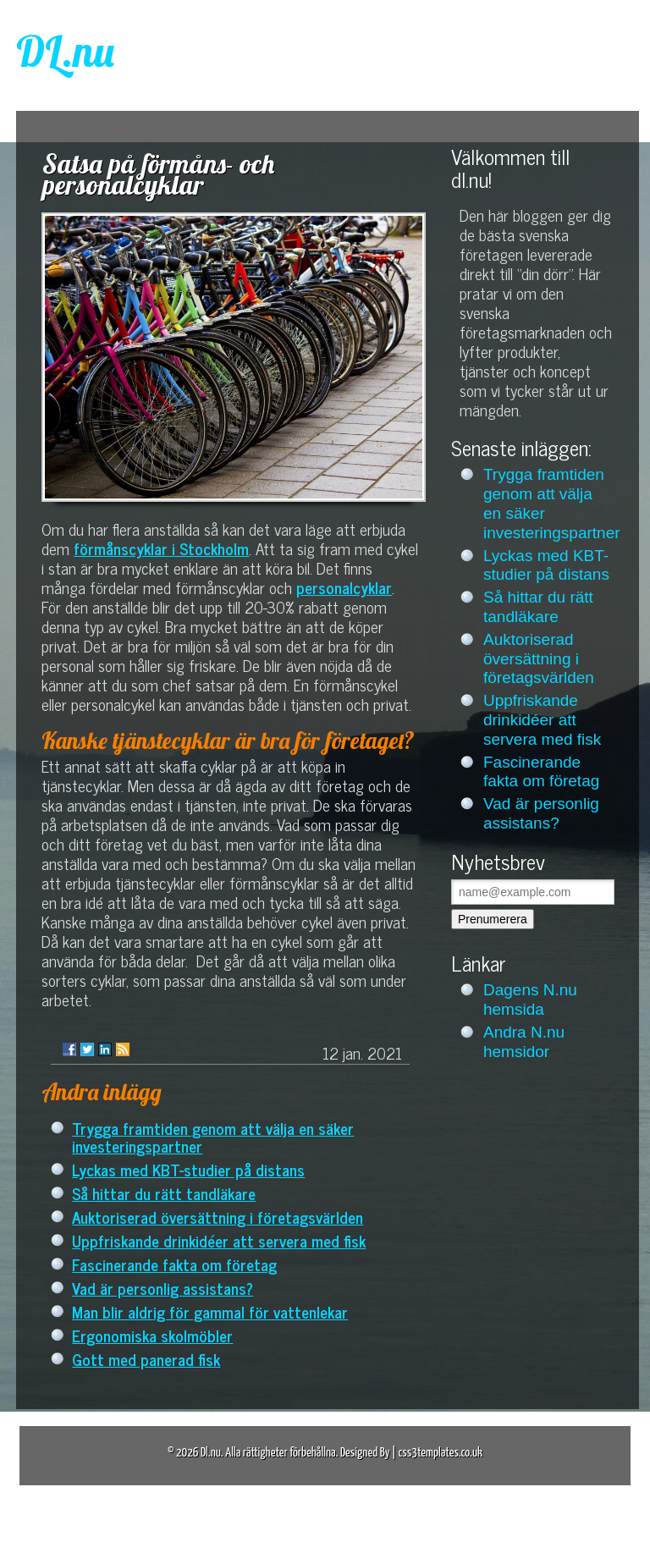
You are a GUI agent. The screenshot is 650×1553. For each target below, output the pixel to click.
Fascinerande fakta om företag (174, 1264)
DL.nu (65, 51)
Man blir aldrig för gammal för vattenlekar (210, 1311)
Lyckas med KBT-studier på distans (188, 1169)
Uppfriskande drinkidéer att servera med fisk (219, 1240)
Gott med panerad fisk (146, 1359)
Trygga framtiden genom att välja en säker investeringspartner (213, 1137)
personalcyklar (344, 587)
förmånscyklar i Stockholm (161, 548)
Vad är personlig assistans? (162, 1288)
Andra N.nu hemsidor (524, 1041)
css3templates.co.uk (440, 1452)
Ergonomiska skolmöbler (152, 1335)
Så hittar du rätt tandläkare (164, 1193)
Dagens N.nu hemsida (530, 999)
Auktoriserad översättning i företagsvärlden (217, 1216)
